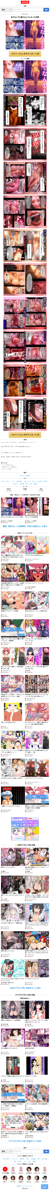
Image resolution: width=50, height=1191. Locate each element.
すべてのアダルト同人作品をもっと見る (25, 1141)
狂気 (31, 484)
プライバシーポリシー (27, 1186)
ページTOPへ (44, 1186)
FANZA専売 (38, 481)
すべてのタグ (6, 1159)
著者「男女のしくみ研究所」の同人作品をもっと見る (25, 526)
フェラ (13, 481)
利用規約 (19, 1186)
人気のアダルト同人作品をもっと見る (25, 988)
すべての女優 (5, 1170)
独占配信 (33, 1159)
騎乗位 (34, 1161)
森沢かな (29, 1179)
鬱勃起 (35, 484)
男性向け (45, 481)
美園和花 (21, 1179)
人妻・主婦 (44, 1159)
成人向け (15, 484)
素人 (30, 1161)
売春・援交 (19, 481)
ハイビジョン (14, 1159)
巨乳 (3, 481)
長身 (27, 484)
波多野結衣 (29, 1170)
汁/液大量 (21, 484)
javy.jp (25, 2)
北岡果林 (13, 1170)
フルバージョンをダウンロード (25, 54)
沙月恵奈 (37, 1179)
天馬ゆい (44, 1170)
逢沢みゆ (21, 1170)
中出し (8, 481)
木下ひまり (13, 1179)
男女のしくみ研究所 (25, 475)
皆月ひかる (45, 1179)
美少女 (19, 1161)
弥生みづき (37, 1170)
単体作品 (22, 1159)
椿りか (5, 1179)
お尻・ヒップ (27, 481)
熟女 (15, 1161)
